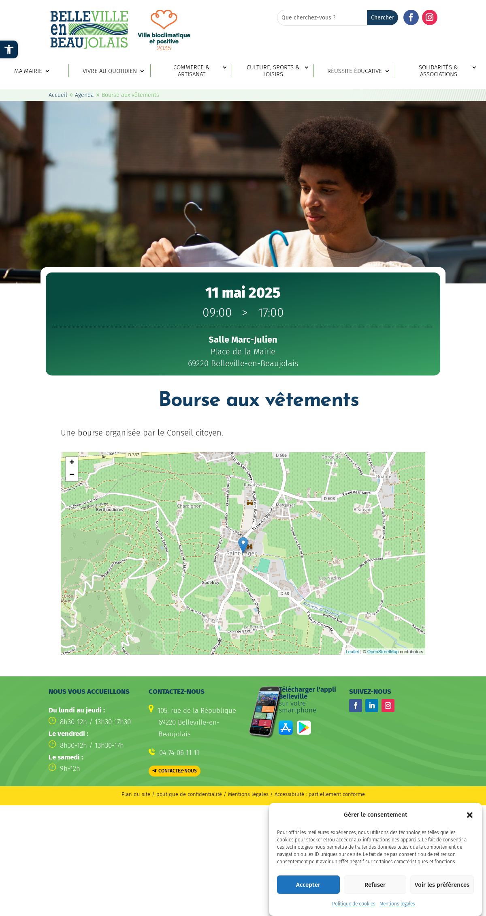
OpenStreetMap (383, 651)
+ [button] (72, 463)
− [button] (72, 475)
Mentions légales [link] (397, 904)
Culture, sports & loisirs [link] (273, 71)
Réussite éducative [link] (354, 71)
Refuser (375, 884)
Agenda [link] (84, 95)
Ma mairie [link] (28, 71)
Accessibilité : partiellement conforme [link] (320, 794)
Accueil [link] (58, 95)
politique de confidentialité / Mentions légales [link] (213, 794)
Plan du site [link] (136, 794)
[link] (9, 49)
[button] (470, 815)
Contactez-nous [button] (177, 771)
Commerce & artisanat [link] (191, 71)
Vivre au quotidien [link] (110, 71)
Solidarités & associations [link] (438, 71)
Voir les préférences (442, 884)
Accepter (308, 884)
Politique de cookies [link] (353, 904)
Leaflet (352, 651)
